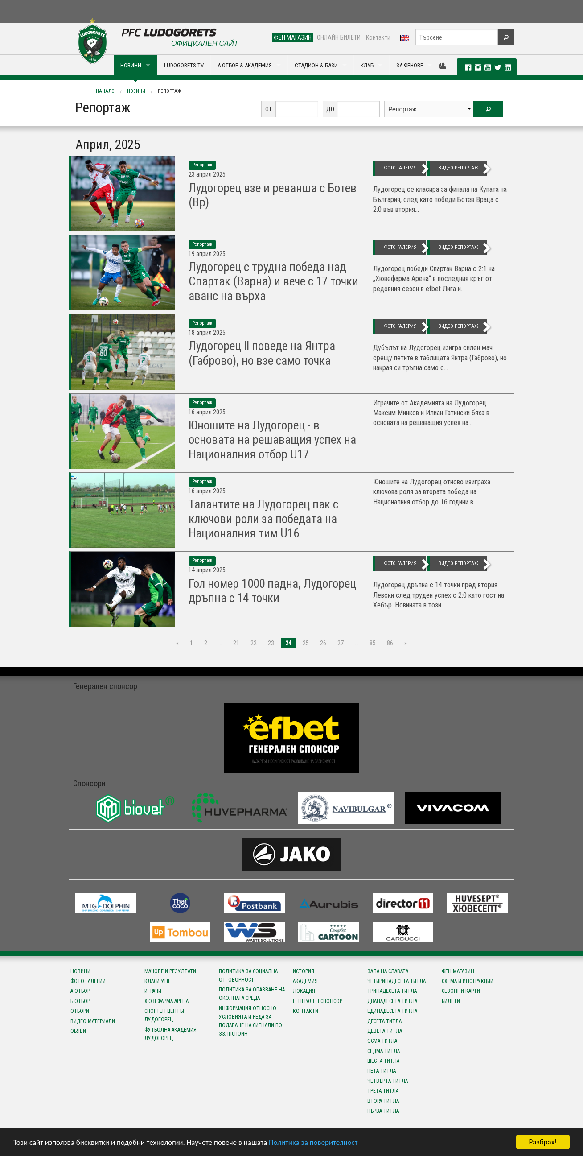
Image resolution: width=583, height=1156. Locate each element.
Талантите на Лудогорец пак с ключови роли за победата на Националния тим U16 (263, 519)
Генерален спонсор (317, 1001)
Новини (136, 91)
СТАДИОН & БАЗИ (316, 65)
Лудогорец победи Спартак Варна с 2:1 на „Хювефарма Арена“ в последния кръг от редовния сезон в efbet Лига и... (434, 278)
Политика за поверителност (313, 1143)
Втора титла (383, 1101)
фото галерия (400, 168)
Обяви (78, 1031)
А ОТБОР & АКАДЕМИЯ (245, 65)
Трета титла (382, 1091)
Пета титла (381, 1071)
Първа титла (383, 1111)
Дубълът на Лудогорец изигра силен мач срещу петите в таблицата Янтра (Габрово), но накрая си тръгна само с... (440, 357)
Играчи (152, 991)
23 (271, 643)
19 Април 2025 (207, 253)
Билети (451, 1001)
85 (373, 643)
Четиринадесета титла (396, 981)
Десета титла (384, 1021)
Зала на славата (387, 971)
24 (288, 643)
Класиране (157, 981)
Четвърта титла (387, 1081)
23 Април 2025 (207, 174)
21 (236, 643)
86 (390, 643)
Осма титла (382, 1041)
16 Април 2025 (207, 412)
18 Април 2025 (207, 332)
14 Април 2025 (207, 570)
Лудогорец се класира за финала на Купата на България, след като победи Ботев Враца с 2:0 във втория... (440, 199)
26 (323, 643)
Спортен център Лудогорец (164, 1015)
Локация (304, 991)
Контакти (378, 37)
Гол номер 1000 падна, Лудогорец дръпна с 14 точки (272, 591)
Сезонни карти (461, 991)
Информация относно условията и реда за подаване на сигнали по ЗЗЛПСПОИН (250, 1021)
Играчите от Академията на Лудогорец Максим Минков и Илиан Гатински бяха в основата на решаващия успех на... (431, 413)
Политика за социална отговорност (248, 975)
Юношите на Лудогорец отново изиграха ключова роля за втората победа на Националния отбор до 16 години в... (431, 492)
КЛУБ (367, 65)
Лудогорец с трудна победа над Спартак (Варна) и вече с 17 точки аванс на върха (273, 281)
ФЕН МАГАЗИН (293, 37)
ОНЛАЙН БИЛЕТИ (339, 37)
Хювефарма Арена (166, 1001)
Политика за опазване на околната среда (252, 994)
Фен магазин (458, 971)
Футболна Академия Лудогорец (170, 1034)
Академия (305, 981)
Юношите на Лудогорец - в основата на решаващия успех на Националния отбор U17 (272, 440)
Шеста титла (383, 1061)
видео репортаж (458, 168)
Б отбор (80, 1001)
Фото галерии (88, 981)
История (303, 971)
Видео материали (92, 1021)
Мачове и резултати (170, 971)
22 (253, 643)
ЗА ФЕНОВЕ (409, 65)
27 (340, 643)
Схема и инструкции (467, 981)
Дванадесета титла (392, 1001)
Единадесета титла (392, 1011)
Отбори (79, 1011)
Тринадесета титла (392, 991)
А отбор (80, 991)
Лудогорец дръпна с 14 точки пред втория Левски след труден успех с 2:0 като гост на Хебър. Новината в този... (438, 595)
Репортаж (169, 91)
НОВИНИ (130, 65)
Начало (105, 91)
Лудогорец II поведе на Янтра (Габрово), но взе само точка (262, 353)
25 (306, 643)
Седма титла (383, 1051)
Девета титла (384, 1031)
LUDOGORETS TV (184, 65)
